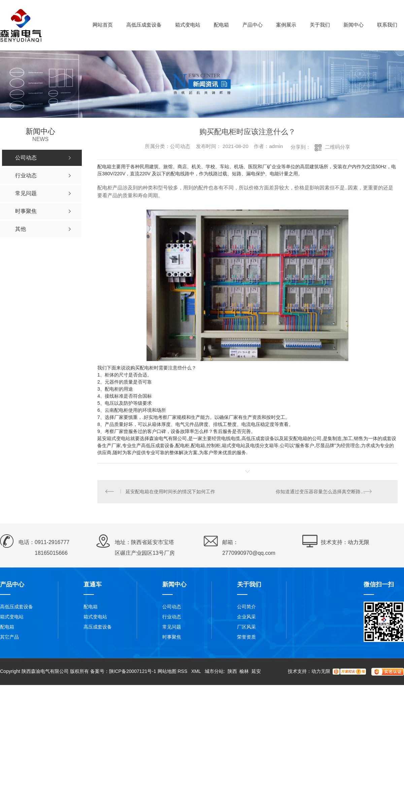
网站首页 (103, 25)
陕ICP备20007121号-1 (132, 672)
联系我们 (387, 25)
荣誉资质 (246, 637)
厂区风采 (246, 627)
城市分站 (214, 672)
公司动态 (171, 607)
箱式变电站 (187, 25)
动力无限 (358, 543)
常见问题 (171, 627)
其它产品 (9, 637)
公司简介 (246, 607)
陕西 (232, 672)
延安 (256, 672)
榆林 (244, 672)
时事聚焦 (171, 637)
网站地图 (167, 672)
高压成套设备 (97, 627)
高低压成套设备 (144, 25)
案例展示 (286, 25)
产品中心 (252, 25)
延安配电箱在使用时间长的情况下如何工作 (170, 492)
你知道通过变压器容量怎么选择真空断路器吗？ (325, 492)
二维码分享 (337, 147)
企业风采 (246, 617)
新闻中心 (353, 25)
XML (196, 672)
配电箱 (221, 25)
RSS (183, 672)
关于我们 (320, 25)
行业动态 (171, 617)
